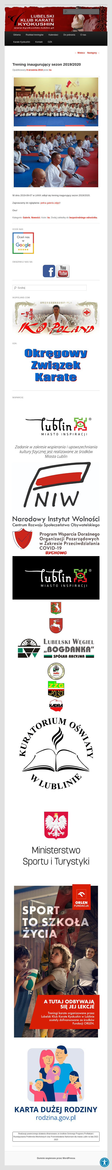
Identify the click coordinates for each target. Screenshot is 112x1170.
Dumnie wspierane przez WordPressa (56, 1158)
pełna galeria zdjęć (50, 203)
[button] (104, 1162)
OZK (50, 42)
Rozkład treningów (34, 35)
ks (50, 70)
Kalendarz (53, 35)
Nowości (35, 217)
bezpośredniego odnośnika (83, 217)
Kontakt (39, 42)
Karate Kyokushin (21, 42)
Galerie (26, 217)
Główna (17, 35)
